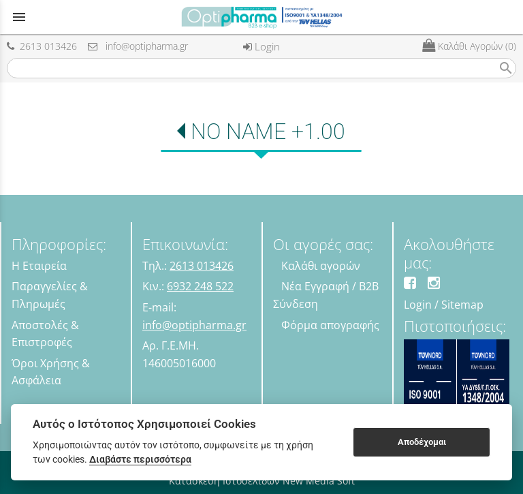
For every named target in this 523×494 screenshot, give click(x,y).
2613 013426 (42, 46)
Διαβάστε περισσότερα (140, 459)
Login (261, 46)
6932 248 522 (200, 286)
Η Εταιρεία (39, 265)
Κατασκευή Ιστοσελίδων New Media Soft (262, 480)
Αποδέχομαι (422, 442)
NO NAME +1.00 (268, 131)
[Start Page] (261, 17)
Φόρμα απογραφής (330, 325)
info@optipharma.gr (138, 46)
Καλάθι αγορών (320, 265)
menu (19, 17)
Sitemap (462, 304)
